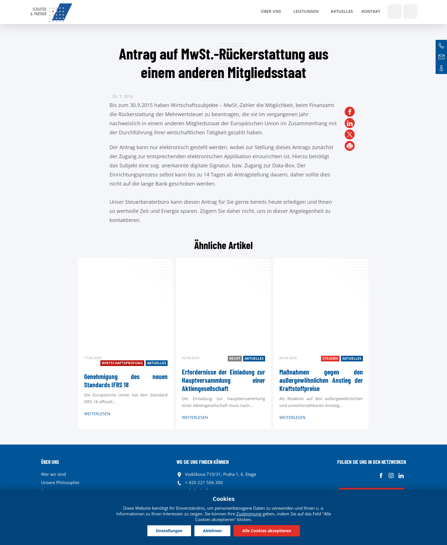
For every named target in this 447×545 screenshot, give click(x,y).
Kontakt (370, 11)
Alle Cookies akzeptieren (266, 530)
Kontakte (441, 68)
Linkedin (401, 476)
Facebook (381, 476)
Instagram (391, 476)
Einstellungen (169, 530)
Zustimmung (248, 514)
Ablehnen (212, 530)
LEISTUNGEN (305, 11)
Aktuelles (342, 11)
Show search (394, 11)
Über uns (271, 11)
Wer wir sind (53, 474)
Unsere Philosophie (60, 482)
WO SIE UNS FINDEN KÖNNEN (202, 462)
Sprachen (410, 11)
